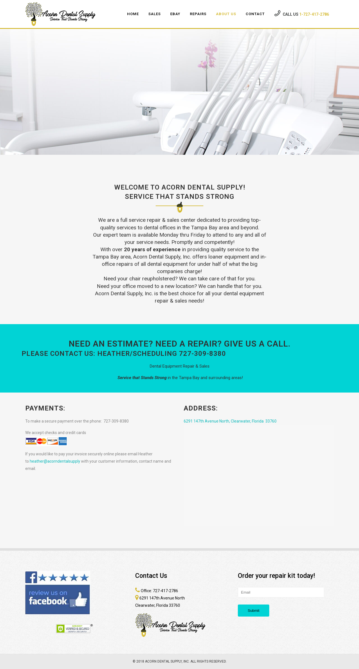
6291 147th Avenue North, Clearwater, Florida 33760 (230, 421)
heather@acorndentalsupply (55, 461)
